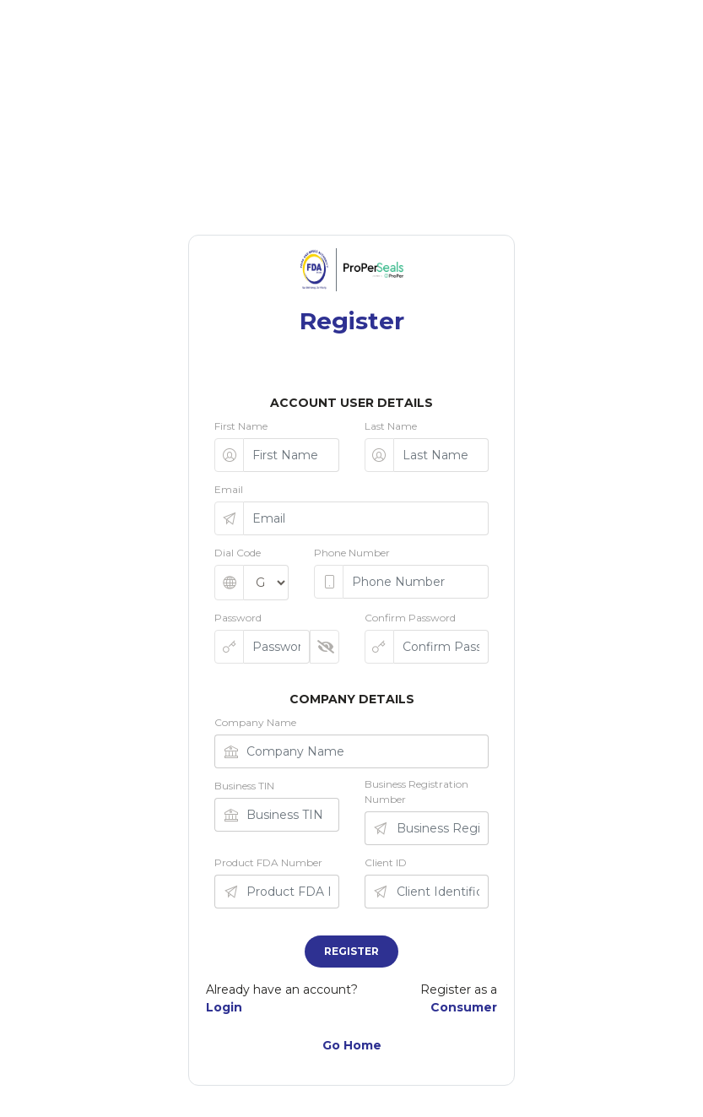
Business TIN (244, 785)
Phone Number (352, 552)
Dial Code (237, 552)
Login (224, 1007)
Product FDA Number (268, 862)
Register (351, 951)
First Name (241, 426)
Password (238, 617)
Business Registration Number (416, 791)
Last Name (391, 426)
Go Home (351, 1045)
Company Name (255, 722)
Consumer (463, 1007)
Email (228, 489)
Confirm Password (410, 617)
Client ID (386, 862)
